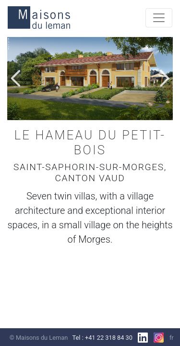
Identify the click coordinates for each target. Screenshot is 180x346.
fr (171, 337)
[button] (15, 78)
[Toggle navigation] (158, 17)
